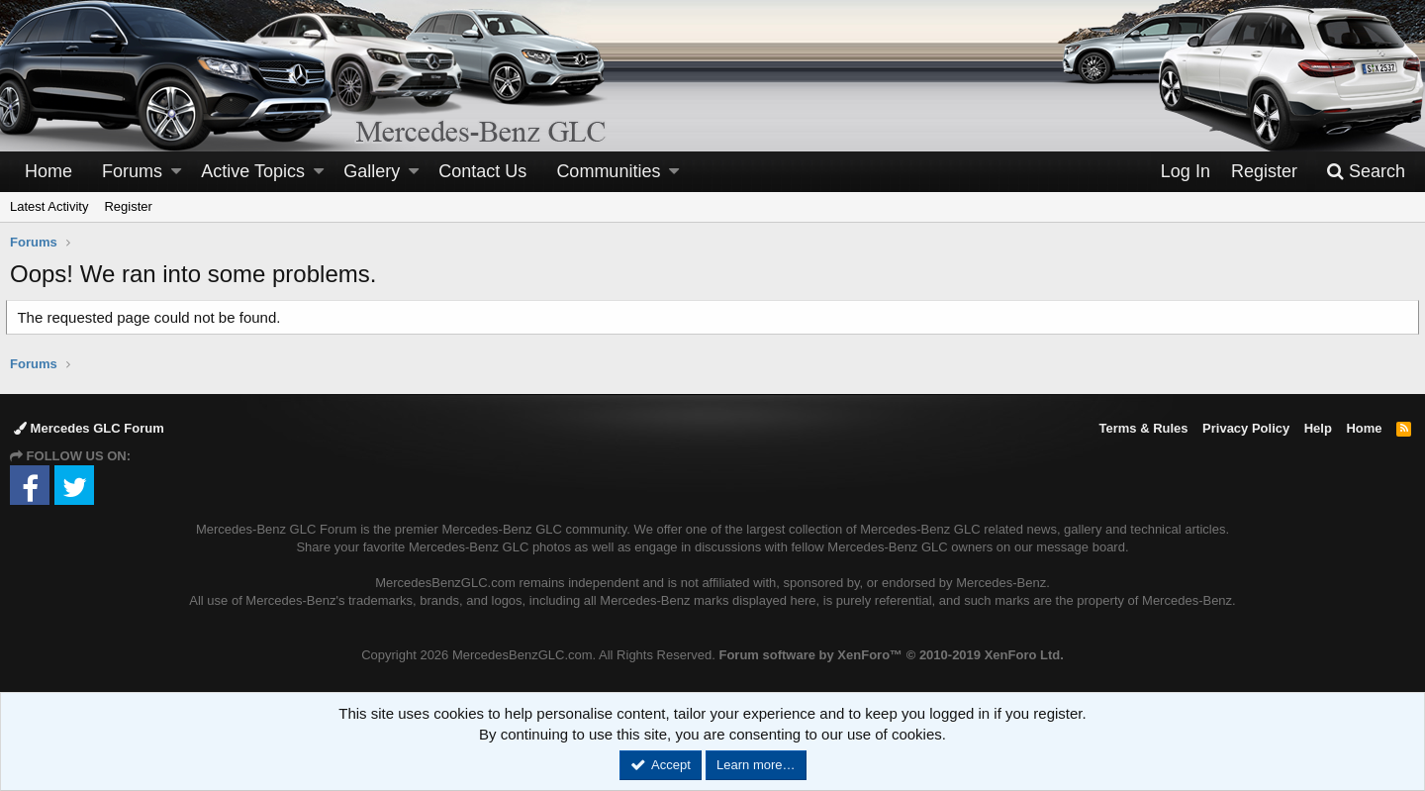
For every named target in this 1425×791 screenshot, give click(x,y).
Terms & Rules (1143, 428)
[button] (176, 171)
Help (1318, 428)
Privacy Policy (1245, 428)
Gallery (371, 171)
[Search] (1365, 171)
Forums (132, 171)
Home (48, 171)
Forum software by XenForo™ (890, 654)
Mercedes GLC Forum (89, 428)
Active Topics (253, 171)
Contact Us (482, 171)
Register (127, 206)
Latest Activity (49, 206)
